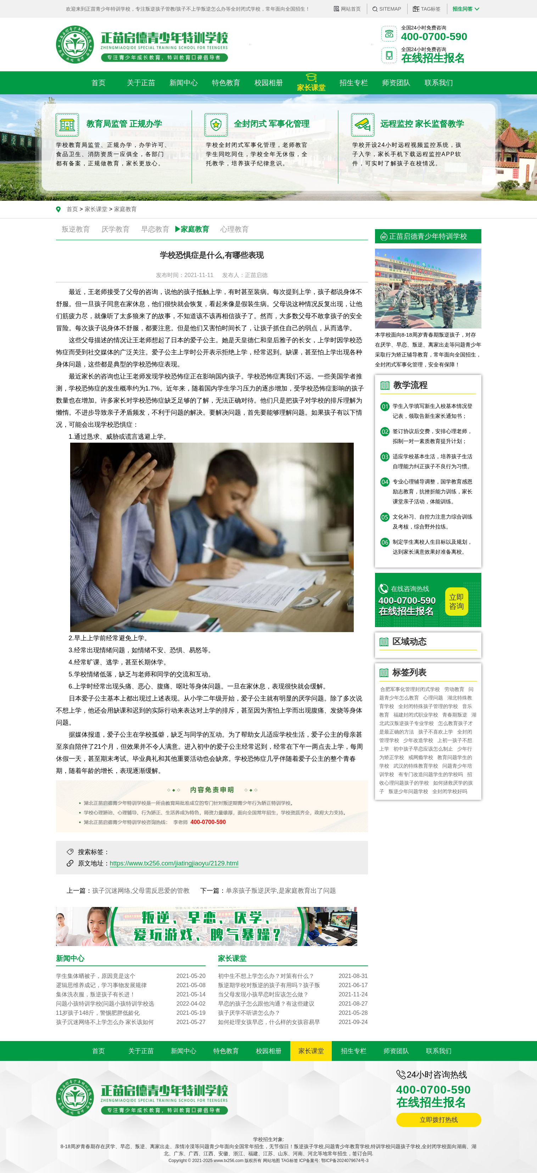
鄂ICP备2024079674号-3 (344, 1160)
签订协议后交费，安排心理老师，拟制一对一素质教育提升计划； (432, 436)
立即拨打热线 (439, 1119)
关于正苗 (141, 1051)
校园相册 (268, 1051)
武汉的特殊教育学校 (416, 766)
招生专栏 (354, 1051)
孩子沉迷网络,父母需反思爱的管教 (141, 890)
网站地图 (271, 1160)
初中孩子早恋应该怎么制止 (423, 749)
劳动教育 (454, 689)
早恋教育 (155, 229)
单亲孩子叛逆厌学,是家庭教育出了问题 (281, 890)
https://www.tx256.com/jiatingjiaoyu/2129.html (174, 863)
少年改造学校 (418, 740)
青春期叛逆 (455, 715)
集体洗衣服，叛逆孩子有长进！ (131, 994)
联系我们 (439, 1051)
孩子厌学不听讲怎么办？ (293, 1013)
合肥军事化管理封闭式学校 (410, 689)
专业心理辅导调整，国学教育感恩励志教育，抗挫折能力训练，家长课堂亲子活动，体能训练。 (432, 491)
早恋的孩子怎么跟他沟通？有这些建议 (293, 1003)
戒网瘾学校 (421, 757)
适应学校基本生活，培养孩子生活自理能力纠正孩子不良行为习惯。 (432, 461)
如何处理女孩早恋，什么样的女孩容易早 (293, 1022)
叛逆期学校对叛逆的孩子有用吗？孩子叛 (293, 985)
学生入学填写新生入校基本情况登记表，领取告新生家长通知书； (432, 411)
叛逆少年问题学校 (408, 791)
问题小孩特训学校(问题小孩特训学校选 (131, 1003)
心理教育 (234, 229)
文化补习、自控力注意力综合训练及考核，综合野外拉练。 (432, 522)
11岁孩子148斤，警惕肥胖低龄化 (131, 1013)
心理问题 (433, 698)
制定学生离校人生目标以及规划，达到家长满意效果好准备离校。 (432, 547)
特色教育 (226, 1051)
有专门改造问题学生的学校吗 (430, 774)
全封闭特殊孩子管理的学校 (428, 706)
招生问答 (462, 9)
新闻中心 (183, 1051)
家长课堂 (96, 209)
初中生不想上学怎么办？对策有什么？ (293, 976)
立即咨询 (456, 601)
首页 (72, 209)
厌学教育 (115, 229)
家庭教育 (125, 209)
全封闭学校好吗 (450, 791)
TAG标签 (431, 9)
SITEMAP (390, 9)
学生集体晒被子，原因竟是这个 (131, 976)
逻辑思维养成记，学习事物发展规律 (131, 985)
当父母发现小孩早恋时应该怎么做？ (293, 994)
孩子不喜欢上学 (435, 732)
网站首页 (351, 9)
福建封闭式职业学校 (416, 715)
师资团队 (396, 1051)
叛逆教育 (76, 229)
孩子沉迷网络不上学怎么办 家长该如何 (131, 1022)
